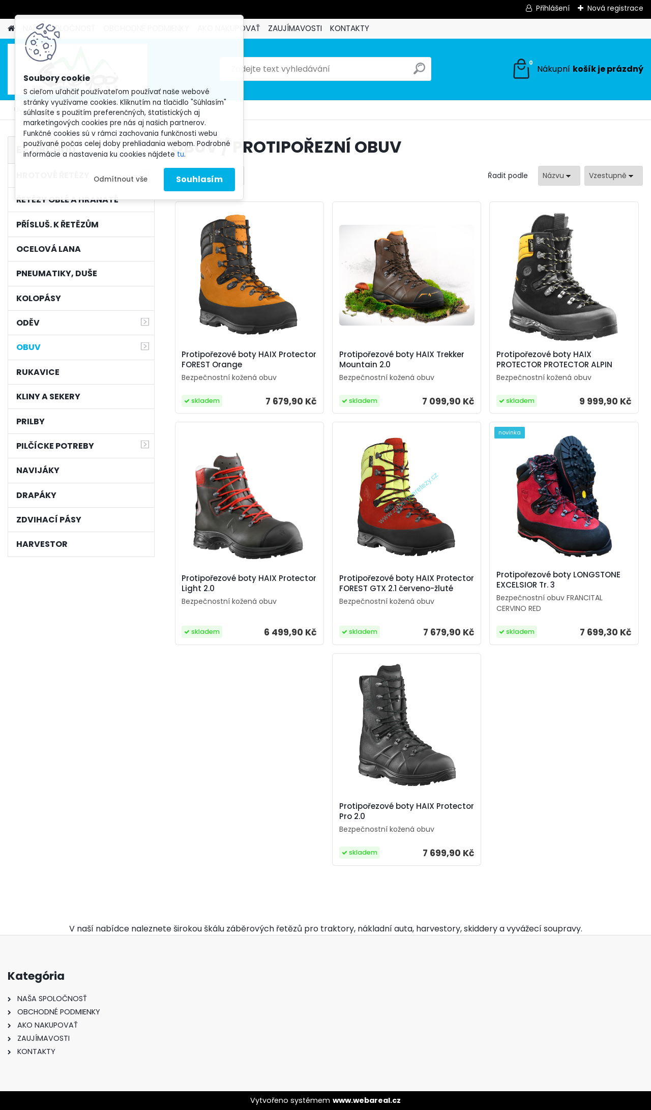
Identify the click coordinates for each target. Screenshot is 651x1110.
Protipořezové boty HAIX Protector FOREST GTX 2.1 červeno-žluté (406, 583)
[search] (419, 72)
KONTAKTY (349, 28)
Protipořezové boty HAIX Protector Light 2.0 (249, 583)
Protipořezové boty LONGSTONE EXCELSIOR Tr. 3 (558, 580)
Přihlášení (553, 8)
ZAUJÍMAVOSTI (295, 28)
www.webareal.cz (367, 1100)
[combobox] (559, 176)
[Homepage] (11, 29)
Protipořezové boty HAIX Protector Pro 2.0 (406, 811)
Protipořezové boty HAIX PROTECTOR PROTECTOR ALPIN (554, 359)
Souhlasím (199, 179)
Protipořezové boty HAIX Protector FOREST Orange (249, 359)
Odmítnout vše (120, 179)
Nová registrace (615, 8)
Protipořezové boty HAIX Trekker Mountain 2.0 (401, 359)
